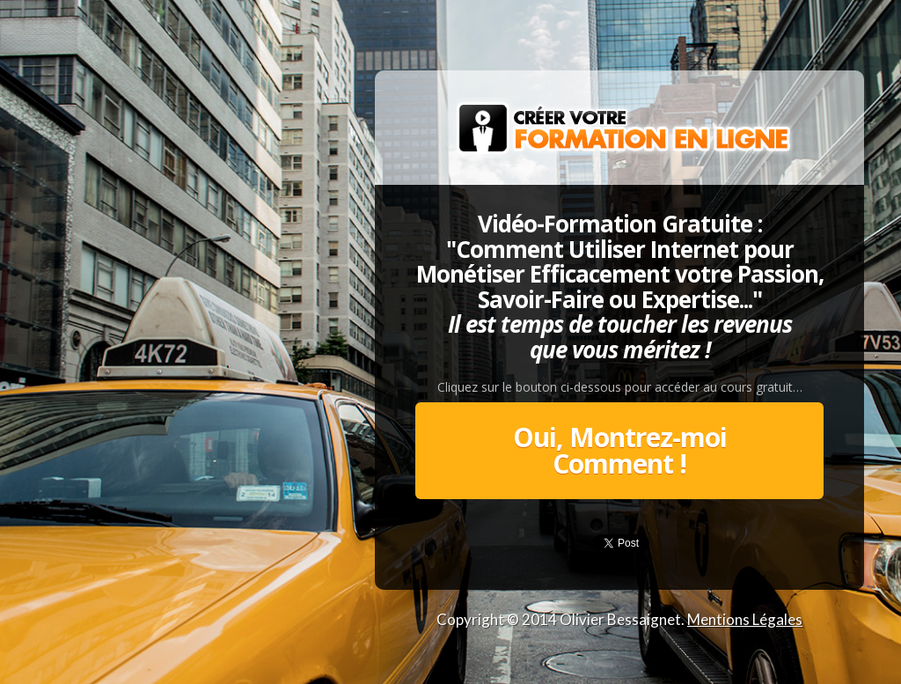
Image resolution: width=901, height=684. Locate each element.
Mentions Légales (744, 619)
